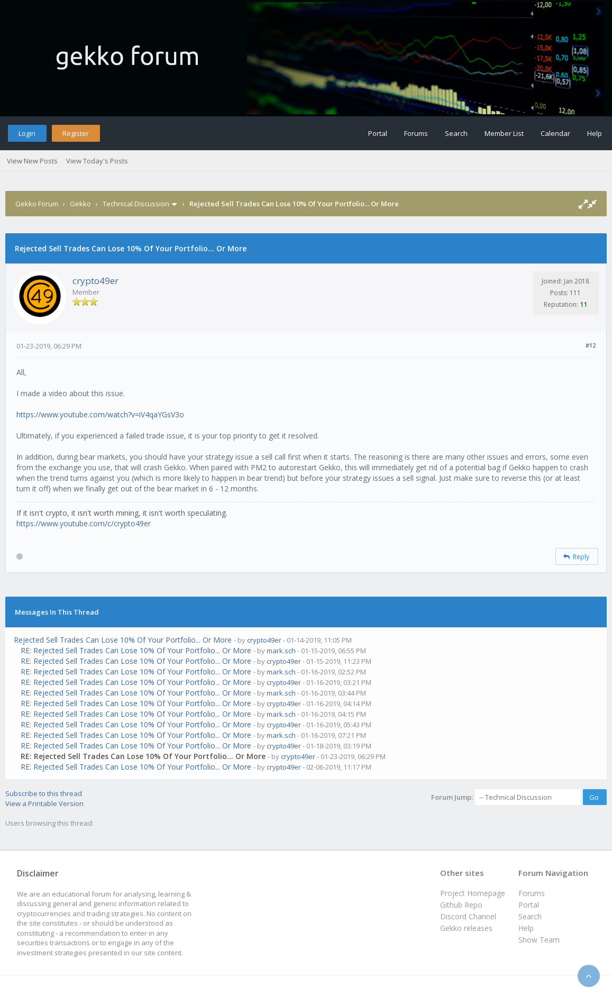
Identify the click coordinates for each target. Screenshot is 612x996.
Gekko (80, 203)
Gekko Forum (36, 203)
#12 (591, 345)
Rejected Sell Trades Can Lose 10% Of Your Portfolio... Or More (123, 640)
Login (27, 133)
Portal (377, 133)
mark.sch (281, 650)
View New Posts (32, 161)
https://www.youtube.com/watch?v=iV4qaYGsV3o (100, 414)
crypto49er (95, 281)
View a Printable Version (44, 803)
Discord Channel (468, 916)
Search (456, 133)
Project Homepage (472, 893)
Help (594, 133)
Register (75, 133)
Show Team (539, 940)
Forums (416, 133)
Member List (504, 133)
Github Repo (461, 905)
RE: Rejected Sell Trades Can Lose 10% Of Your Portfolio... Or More (136, 650)
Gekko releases (466, 928)
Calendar (555, 133)
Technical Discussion (136, 203)
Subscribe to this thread (43, 793)
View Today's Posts (97, 161)
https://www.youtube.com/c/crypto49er (83, 523)
